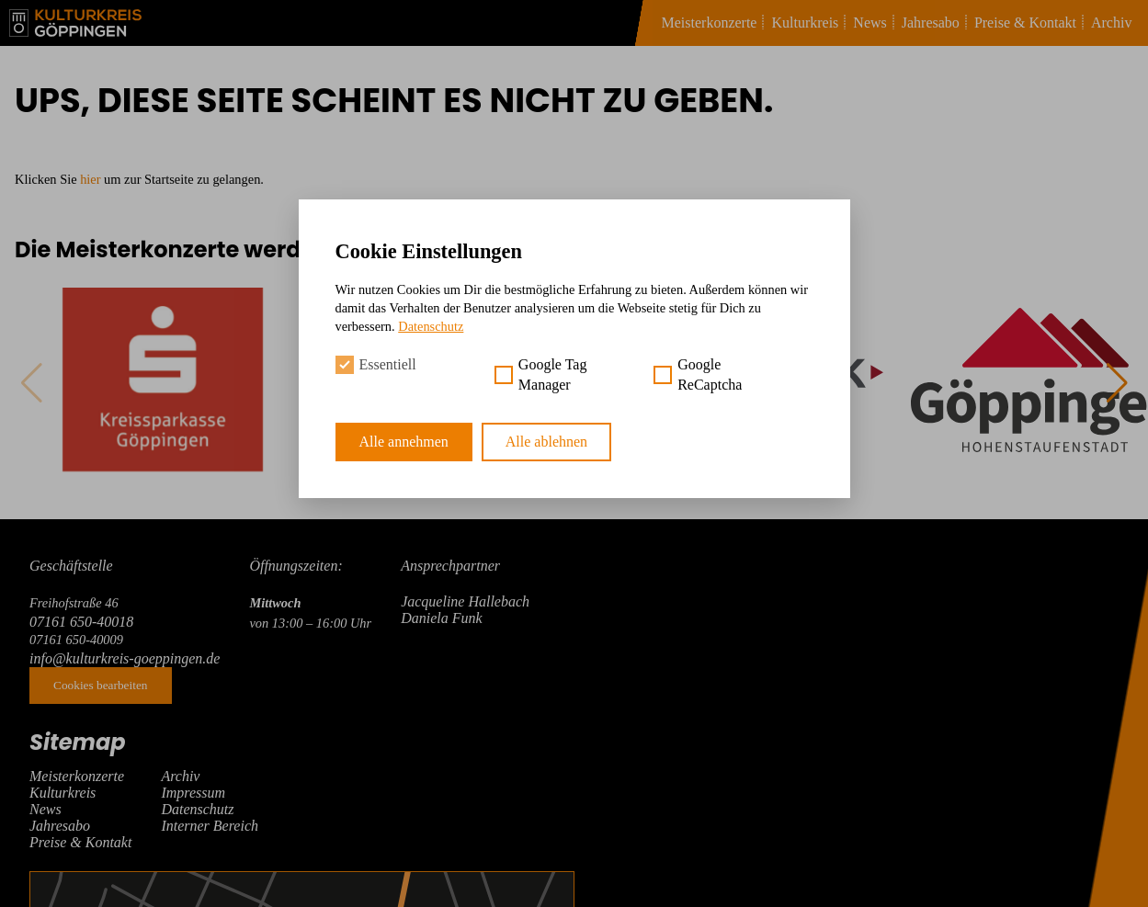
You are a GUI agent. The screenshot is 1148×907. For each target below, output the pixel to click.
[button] (1117, 383)
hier (90, 179)
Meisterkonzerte (709, 22)
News (869, 22)
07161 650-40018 (81, 621)
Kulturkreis (804, 22)
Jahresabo (931, 22)
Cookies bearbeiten (100, 685)
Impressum (193, 792)
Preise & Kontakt (1025, 22)
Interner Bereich (209, 825)
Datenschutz (197, 809)
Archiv (1111, 22)
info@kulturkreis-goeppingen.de (124, 658)
